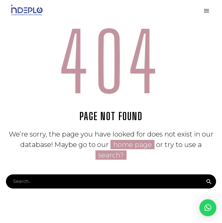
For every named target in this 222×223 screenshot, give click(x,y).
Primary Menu (206, 10)
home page (132, 144)
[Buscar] (111, 181)
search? (111, 155)
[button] (207, 207)
